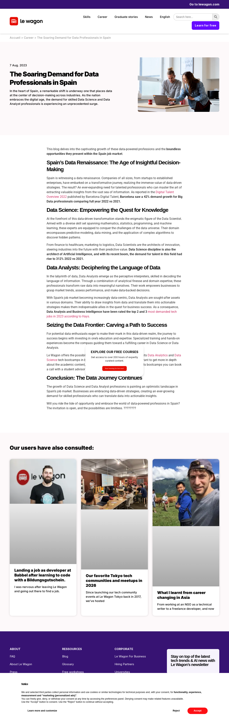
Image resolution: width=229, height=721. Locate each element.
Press (13, 672)
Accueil (15, 37)
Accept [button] (197, 710)
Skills (86, 17)
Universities (122, 672)
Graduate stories (126, 17)
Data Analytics (158, 355)
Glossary (68, 664)
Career (102, 17)
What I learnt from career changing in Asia (181, 595)
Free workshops (73, 672)
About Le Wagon (21, 664)
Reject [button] (176, 710)
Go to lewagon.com (204, 4)
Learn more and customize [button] (42, 710)
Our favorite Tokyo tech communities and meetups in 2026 (114, 580)
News (149, 17)
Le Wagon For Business (130, 656)
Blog (65, 656)
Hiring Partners (124, 664)
